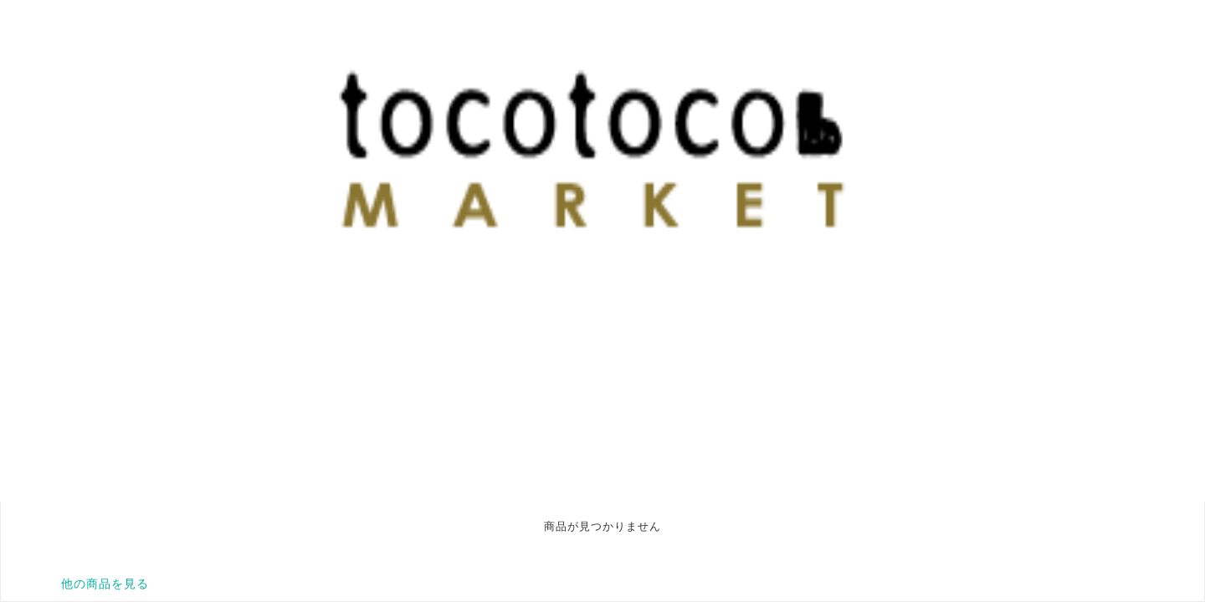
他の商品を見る (105, 583)
